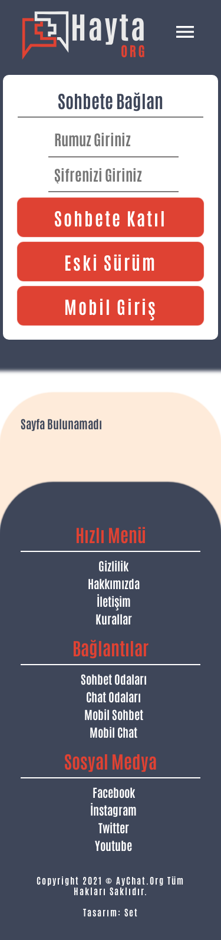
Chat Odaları (113, 696)
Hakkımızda (114, 583)
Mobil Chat (113, 731)
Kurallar (113, 618)
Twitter (113, 827)
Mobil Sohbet (113, 714)
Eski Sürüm (110, 261)
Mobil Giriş (110, 305)
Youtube (113, 845)
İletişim (114, 601)
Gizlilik (113, 565)
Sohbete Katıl (110, 217)
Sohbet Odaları (114, 678)
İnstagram (113, 809)
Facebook (114, 792)
